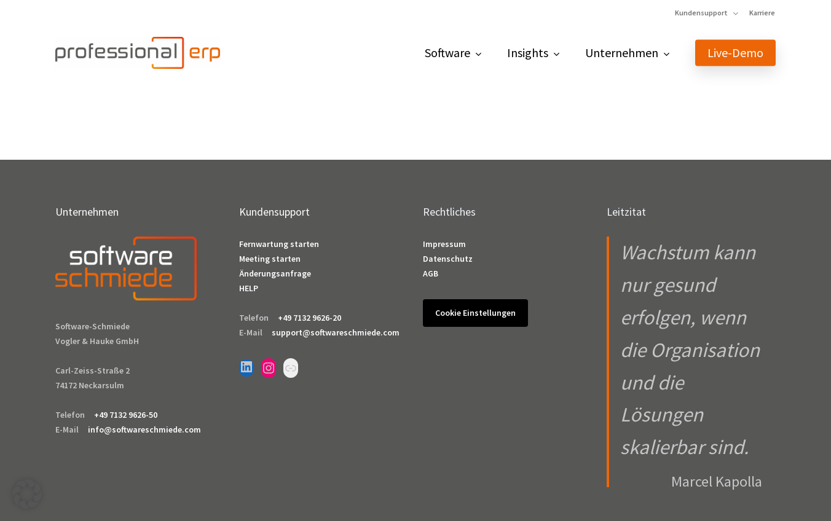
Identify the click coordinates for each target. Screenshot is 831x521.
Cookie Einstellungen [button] (475, 312)
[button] (27, 494)
